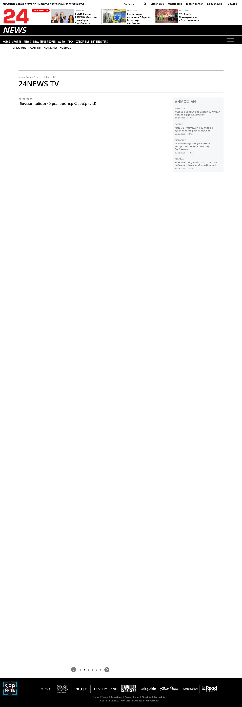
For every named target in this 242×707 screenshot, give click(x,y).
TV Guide (231, 3)
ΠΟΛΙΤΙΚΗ (34, 47)
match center (194, 3)
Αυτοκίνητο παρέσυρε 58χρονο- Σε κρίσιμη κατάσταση (139, 18)
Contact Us (159, 697)
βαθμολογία (214, 3)
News (39, 76)
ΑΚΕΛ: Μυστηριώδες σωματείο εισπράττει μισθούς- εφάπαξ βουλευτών (192, 146)
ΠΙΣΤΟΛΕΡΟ (80, 10)
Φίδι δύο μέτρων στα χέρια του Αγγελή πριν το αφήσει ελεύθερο (197, 113)
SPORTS (16, 42)
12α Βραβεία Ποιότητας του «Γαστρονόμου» (189, 17)
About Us (146, 697)
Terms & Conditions (112, 697)
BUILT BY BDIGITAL (109, 700)
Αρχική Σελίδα (25, 76)
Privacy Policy (132, 697)
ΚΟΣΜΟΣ (65, 47)
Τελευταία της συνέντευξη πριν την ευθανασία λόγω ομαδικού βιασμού (196, 164)
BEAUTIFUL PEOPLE (44, 42)
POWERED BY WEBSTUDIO (145, 700)
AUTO (61, 42)
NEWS (14, 30)
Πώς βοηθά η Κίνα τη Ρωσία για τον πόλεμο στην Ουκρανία (47, 3)
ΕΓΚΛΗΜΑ (19, 47)
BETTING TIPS (99, 42)
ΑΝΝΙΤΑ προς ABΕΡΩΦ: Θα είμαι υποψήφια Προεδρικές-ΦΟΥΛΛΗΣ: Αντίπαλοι (86, 21)
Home (96, 697)
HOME (6, 42)
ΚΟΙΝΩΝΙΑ (132, 10)
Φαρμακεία (175, 3)
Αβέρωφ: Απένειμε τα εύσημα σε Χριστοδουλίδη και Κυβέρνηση (194, 129)
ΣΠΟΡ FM (82, 42)
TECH (70, 42)
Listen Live (157, 3)
